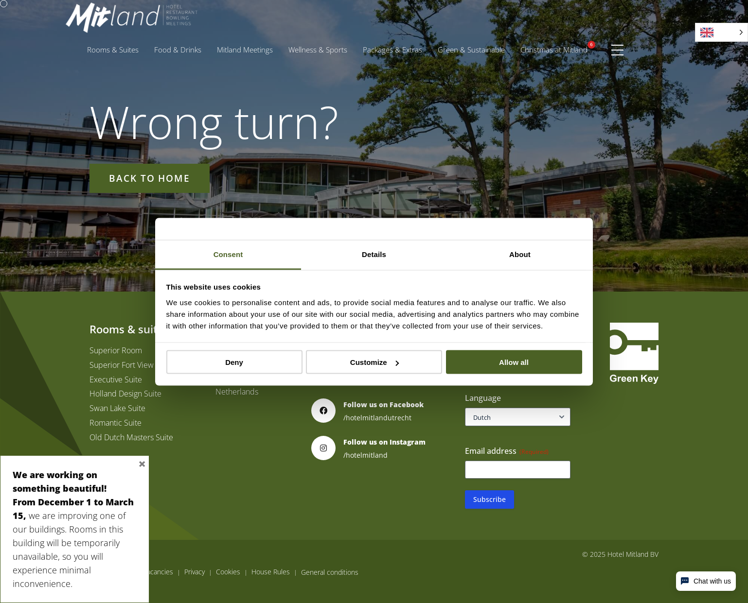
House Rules (270, 572)
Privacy (194, 572)
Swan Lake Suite (117, 408)
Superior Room (115, 350)
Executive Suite (115, 379)
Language (483, 398)
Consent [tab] (228, 254)
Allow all (514, 362)
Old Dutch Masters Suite (131, 437)
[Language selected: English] (721, 32)
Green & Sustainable (471, 49)
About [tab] (520, 254)
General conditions (329, 572)
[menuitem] (112, 50)
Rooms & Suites (113, 49)
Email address (507, 451)
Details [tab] (374, 254)
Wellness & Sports (317, 49)
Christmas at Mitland (554, 49)
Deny (234, 362)
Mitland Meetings (245, 49)
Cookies (228, 572)
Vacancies (158, 572)
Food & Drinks (177, 49)
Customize (374, 362)
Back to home (149, 178)
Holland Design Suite (125, 393)
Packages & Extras (396, 47)
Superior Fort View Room (132, 365)
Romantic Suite (115, 422)
